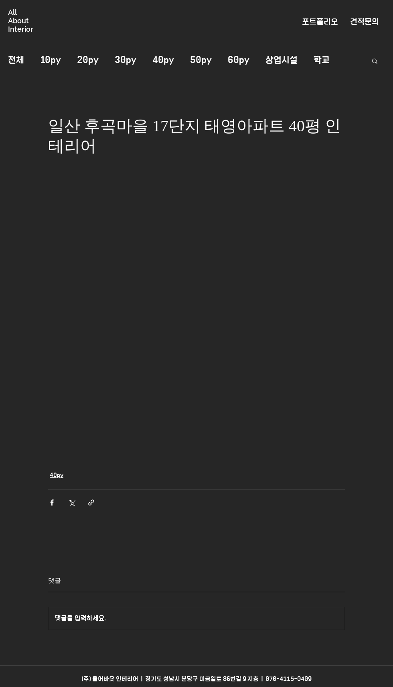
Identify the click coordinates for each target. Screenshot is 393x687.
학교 (322, 60)
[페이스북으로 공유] (52, 502)
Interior (20, 29)
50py (201, 60)
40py (163, 60)
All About (18, 16)
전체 (16, 60)
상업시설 (281, 60)
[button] (375, 60)
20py (88, 60)
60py (238, 60)
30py (125, 60)
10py (50, 60)
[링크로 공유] (91, 502)
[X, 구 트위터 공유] (71, 502)
